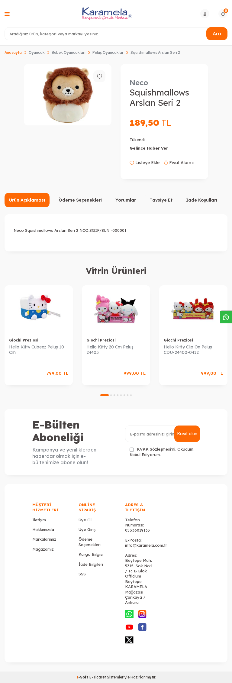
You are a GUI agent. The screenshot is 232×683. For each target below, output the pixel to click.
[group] (67, 94)
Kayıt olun (187, 433)
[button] (104, 395)
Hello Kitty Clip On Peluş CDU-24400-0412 (188, 349)
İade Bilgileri (91, 564)
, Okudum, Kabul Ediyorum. (162, 452)
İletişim (39, 519)
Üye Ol (85, 519)
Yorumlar (125, 200)
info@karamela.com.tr (146, 545)
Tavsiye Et (161, 200)
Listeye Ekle (145, 162)
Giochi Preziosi (23, 340)
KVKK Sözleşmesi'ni (156, 449)
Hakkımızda (43, 529)
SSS (82, 573)
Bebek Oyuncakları (68, 52)
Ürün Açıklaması (27, 200)
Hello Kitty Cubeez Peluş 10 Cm (36, 349)
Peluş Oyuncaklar (108, 52)
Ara (217, 34)
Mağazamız (43, 549)
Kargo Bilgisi (91, 554)
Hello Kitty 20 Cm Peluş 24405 (110, 349)
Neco (139, 82)
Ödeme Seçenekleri (80, 200)
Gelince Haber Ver (149, 148)
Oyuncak (37, 52)
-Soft (82, 677)
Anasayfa (13, 52)
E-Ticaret (97, 677)
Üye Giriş (87, 529)
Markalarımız (44, 539)
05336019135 (137, 530)
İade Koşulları (201, 200)
